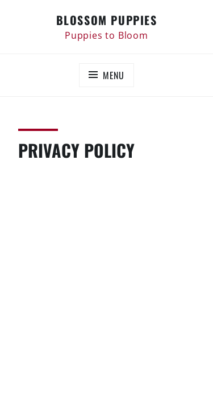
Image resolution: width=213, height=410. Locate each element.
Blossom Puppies (106, 19)
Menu (113, 75)
